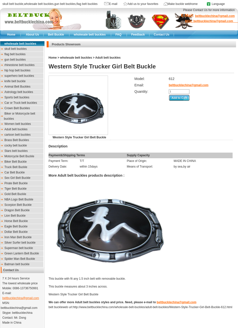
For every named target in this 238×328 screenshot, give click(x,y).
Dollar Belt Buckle (16, 232)
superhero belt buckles (19, 76)
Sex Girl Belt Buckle (17, 178)
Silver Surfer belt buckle (20, 242)
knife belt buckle (15, 81)
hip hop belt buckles (17, 70)
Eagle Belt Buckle (15, 226)
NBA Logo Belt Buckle (18, 199)
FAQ (118, 34)
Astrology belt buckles (18, 92)
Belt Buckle (56, 34)
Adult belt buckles (15, 129)
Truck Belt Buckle (15, 167)
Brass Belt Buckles (16, 140)
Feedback (138, 34)
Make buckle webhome (183, 4)
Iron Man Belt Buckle (18, 237)
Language (218, 4)
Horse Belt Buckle (16, 221)
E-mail (113, 4)
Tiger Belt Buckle (15, 188)
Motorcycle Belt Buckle (19, 156)
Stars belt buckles (16, 151)
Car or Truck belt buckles (20, 103)
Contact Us (161, 34)
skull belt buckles (15, 49)
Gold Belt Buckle (15, 194)
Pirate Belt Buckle (16, 183)
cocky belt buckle (15, 145)
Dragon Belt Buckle (17, 210)
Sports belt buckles (16, 97)
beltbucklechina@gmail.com (20, 298)
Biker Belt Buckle (15, 161)
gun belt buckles (65, 4)
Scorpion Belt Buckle (18, 205)
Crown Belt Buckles (17, 108)
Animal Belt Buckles (17, 86)
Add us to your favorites (142, 4)
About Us (32, 34)
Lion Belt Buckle (15, 215)
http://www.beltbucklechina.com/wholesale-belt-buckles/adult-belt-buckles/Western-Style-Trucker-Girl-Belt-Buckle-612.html (152, 307)
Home (11, 34)
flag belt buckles (87, 4)
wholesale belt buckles (38, 4)
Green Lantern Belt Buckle (21, 253)
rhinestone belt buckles (19, 65)
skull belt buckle (12, 4)
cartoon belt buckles (17, 134)
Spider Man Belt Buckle (19, 259)
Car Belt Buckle (14, 172)
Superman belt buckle (18, 248)
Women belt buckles (17, 124)
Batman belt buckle (16, 264)
